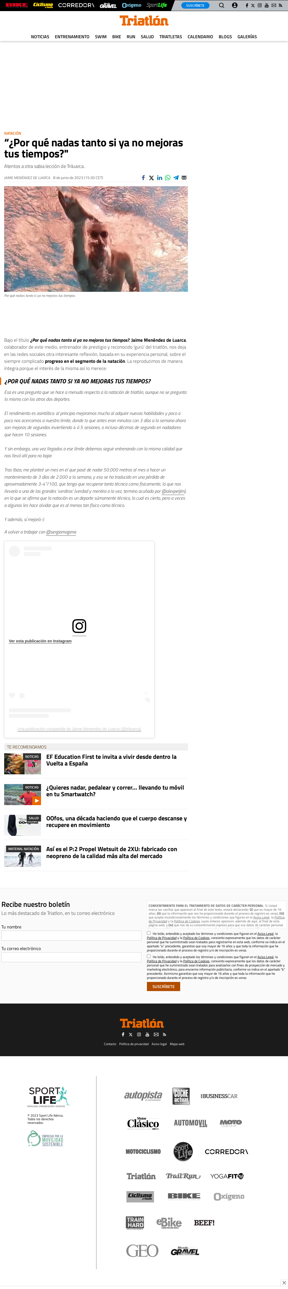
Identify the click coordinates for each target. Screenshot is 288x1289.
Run (131, 36)
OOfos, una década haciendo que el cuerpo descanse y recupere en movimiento (116, 821)
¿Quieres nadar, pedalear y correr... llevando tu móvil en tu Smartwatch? (115, 791)
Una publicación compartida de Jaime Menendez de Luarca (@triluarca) (79, 729)
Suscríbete (195, 5)
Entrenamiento (72, 36)
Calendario (200, 36)
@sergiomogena (61, 531)
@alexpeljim (173, 491)
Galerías (247, 36)
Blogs (225, 36)
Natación (12, 133)
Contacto (110, 1043)
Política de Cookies (187, 921)
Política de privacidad (134, 1043)
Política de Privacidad (162, 937)
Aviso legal (159, 1043)
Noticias (40, 36)
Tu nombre (11, 927)
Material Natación (23, 848)
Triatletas (170, 36)
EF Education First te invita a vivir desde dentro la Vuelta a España (111, 760)
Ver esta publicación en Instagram (40, 641)
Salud (147, 36)
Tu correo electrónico (21, 948)
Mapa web (177, 1043)
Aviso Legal (261, 917)
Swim (101, 36)
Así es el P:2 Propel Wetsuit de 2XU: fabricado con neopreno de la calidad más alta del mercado (111, 852)
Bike (116, 36)
